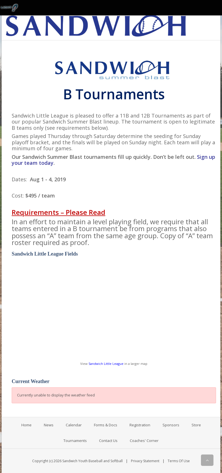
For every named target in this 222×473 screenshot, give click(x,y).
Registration (140, 424)
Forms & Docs (105, 424)
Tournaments (75, 440)
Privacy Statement (145, 460)
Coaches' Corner (144, 440)
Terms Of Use (179, 460)
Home (26, 424)
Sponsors (171, 424)
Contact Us (108, 440)
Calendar (74, 424)
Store (196, 424)
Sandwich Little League (106, 363)
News (49, 424)
